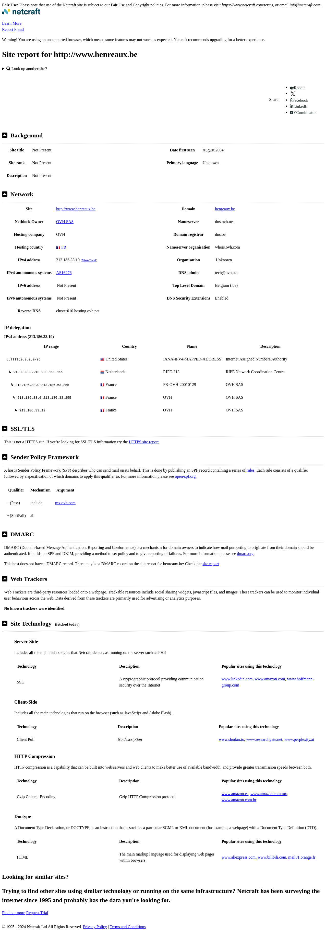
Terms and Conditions (128, 927)
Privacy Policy (95, 927)
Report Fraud (13, 29)
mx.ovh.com (65, 503)
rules (251, 470)
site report (210, 564)
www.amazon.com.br (239, 800)
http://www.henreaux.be (75, 209)
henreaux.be (225, 209)
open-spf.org (185, 476)
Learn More (11, 23)
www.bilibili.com (272, 857)
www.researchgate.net (264, 739)
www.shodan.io (231, 739)
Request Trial (37, 913)
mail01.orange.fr (302, 857)
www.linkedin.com (237, 679)
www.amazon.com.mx (268, 794)
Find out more (13, 913)
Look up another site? (26, 69)
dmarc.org (245, 553)
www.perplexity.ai (299, 739)
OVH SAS (65, 221)
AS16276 (63, 272)
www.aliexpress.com (239, 857)
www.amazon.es (235, 794)
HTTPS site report (144, 442)
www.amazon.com (270, 679)
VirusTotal (89, 260)
